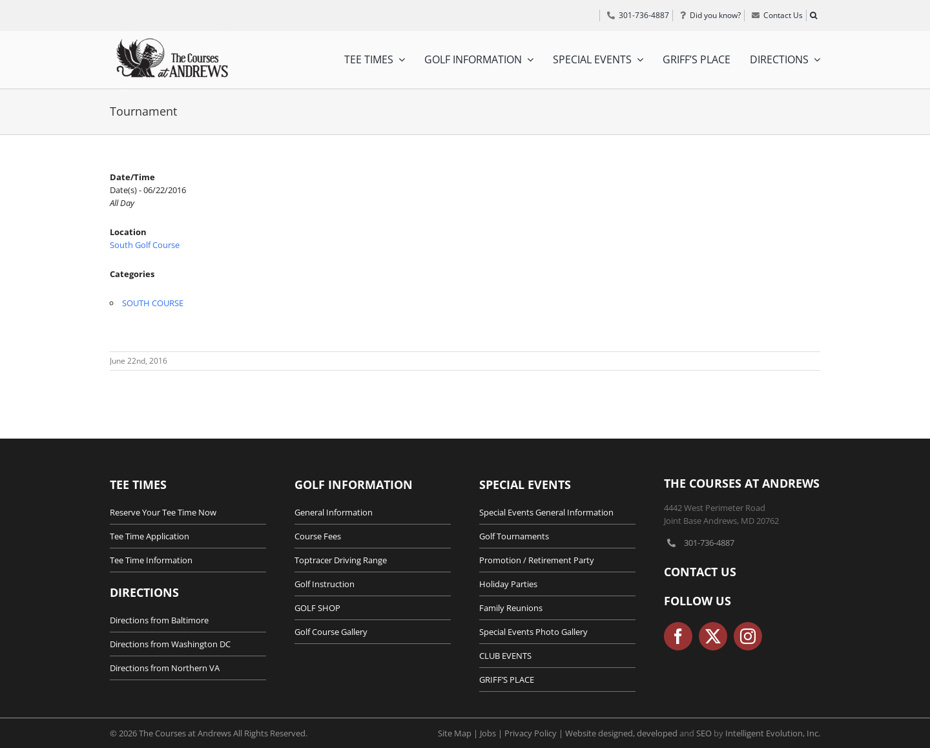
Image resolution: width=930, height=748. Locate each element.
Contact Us (700, 571)
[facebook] (678, 636)
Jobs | (492, 733)
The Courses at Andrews (742, 483)
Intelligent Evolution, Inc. (772, 733)
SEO (704, 733)
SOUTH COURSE (152, 303)
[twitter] (713, 636)
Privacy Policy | (534, 733)
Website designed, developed (621, 733)
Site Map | (459, 733)
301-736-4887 (709, 542)
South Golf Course (145, 245)
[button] (813, 15)
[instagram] (748, 636)
